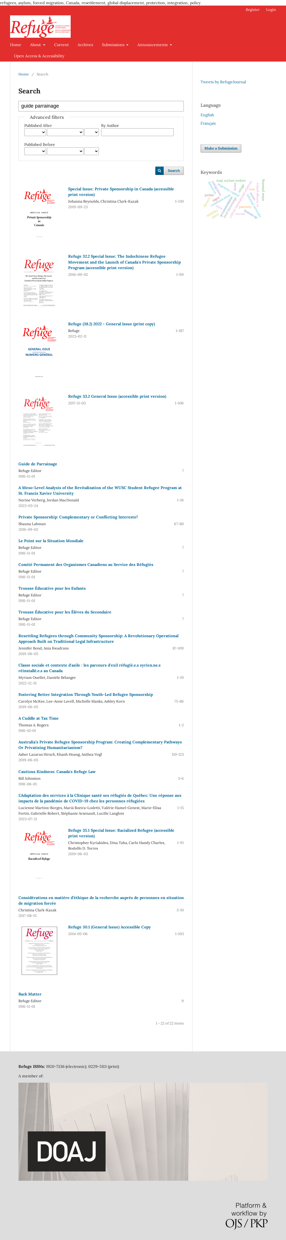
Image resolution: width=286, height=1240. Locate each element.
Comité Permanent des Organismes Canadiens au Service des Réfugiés (85, 564)
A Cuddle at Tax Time (38, 718)
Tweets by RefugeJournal (223, 81)
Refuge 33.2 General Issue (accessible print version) (117, 396)
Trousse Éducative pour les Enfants (52, 588)
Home (15, 44)
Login (271, 9)
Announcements (153, 44)
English (207, 114)
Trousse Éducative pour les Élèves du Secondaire (64, 612)
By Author (110, 125)
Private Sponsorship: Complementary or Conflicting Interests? (78, 517)
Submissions (113, 44)
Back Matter (30, 994)
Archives (85, 44)
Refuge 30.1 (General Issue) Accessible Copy (109, 927)
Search (174, 171)
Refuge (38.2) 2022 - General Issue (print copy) (111, 323)
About (36, 44)
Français (208, 123)
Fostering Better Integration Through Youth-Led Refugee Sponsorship (85, 694)
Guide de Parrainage (37, 463)
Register (253, 9)
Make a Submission (220, 148)
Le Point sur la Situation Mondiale (51, 540)
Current (61, 44)
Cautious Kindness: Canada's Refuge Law (57, 771)
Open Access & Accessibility (39, 55)
